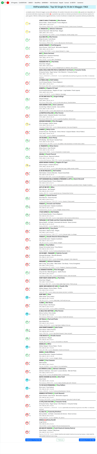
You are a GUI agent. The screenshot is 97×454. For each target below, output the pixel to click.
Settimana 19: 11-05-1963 (87, 440)
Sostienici (80, 2)
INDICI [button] (30, 2)
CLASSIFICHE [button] (22, 2)
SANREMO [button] (45, 2)
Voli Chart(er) (54, 2)
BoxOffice (38, 2)
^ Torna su (60, 440)
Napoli (61, 2)
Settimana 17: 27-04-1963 (33, 440)
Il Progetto (14, 2)
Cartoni (66, 2)
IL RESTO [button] (72, 2)
